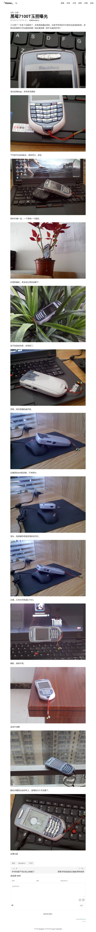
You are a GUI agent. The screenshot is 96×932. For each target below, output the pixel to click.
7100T (31, 863)
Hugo (53, 929)
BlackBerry (21, 863)
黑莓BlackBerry (34, 20)
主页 (12, 13)
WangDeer (41, 929)
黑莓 (13, 863)
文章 (17, 13)
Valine (84, 919)
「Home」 (8, 3)
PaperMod (59, 929)
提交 (81, 905)
